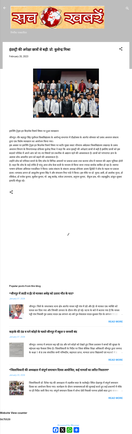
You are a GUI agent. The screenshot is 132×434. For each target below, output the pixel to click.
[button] (121, 49)
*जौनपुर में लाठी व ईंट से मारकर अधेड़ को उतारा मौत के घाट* (41, 293)
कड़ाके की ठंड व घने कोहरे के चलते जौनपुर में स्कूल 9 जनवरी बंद (43, 331)
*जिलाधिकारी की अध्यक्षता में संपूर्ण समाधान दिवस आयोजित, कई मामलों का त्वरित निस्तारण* (59, 370)
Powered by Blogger (66, 425)
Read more (115, 321)
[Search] (127, 9)
